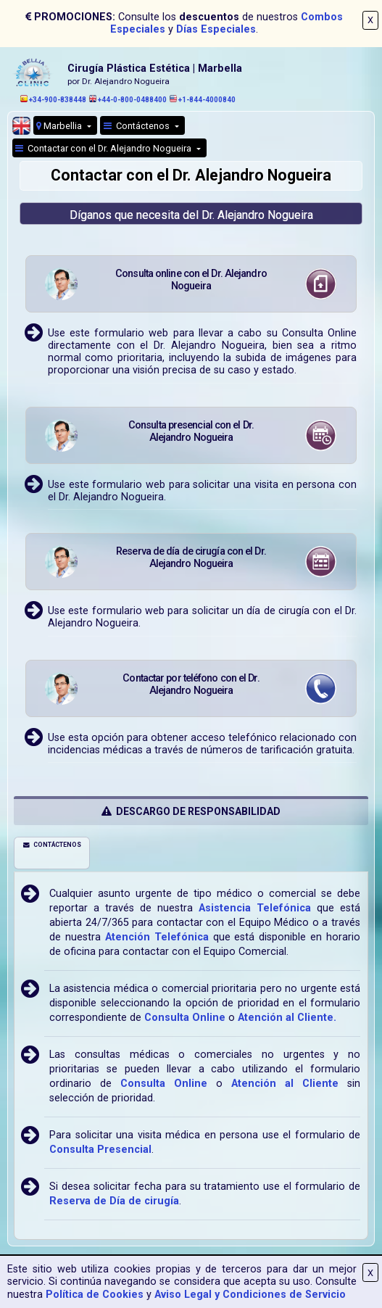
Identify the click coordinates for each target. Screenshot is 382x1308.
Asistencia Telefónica (255, 908)
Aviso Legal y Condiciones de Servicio (250, 1294)
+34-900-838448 (53, 100)
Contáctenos (138, 125)
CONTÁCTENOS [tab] (51, 844)
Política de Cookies (95, 1294)
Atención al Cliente (285, 1083)
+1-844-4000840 (203, 100)
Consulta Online (184, 1017)
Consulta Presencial (100, 1149)
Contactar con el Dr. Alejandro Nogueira (104, 148)
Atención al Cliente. (287, 1017)
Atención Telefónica (157, 937)
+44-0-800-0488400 (128, 100)
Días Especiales (216, 29)
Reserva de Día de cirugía (114, 1201)
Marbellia (60, 125)
